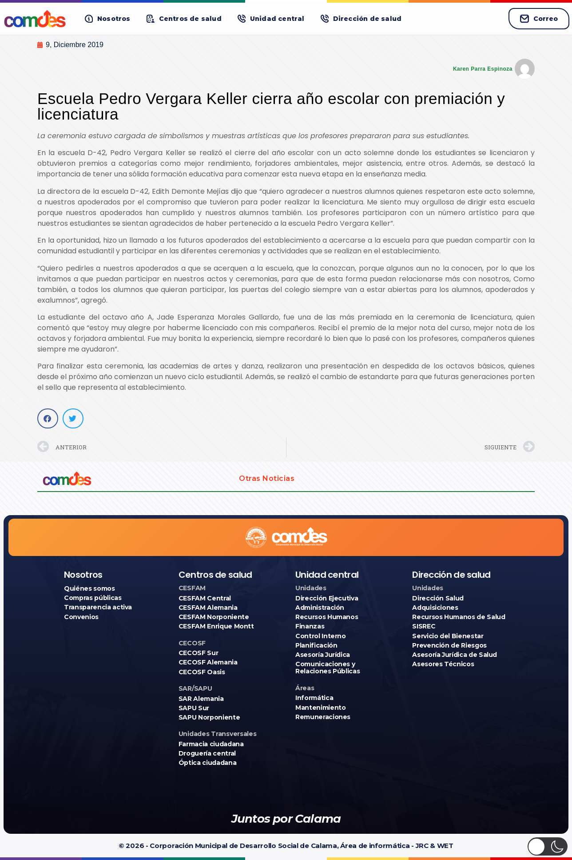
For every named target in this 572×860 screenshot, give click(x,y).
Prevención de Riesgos (449, 645)
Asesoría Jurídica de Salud (454, 654)
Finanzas (309, 626)
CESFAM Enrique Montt (216, 626)
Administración (319, 607)
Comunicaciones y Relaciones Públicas (327, 667)
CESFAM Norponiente (214, 616)
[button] (107, 19)
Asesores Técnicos (443, 664)
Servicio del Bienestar (447, 636)
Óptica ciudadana (207, 762)
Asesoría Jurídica (322, 654)
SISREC (423, 626)
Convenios (81, 616)
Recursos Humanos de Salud (458, 616)
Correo (539, 18)
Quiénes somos (89, 588)
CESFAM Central (205, 598)
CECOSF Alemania (208, 662)
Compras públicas (92, 597)
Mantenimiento (320, 707)
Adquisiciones (435, 607)
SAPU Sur (194, 708)
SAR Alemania (201, 698)
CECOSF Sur (198, 652)
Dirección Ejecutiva (326, 598)
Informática (314, 697)
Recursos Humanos (326, 616)
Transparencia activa (98, 607)
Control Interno (320, 636)
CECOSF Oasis (202, 672)
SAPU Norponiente (209, 717)
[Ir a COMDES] (36, 18)
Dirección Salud (438, 598)
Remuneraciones (322, 716)
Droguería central (207, 753)
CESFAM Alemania (208, 607)
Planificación (316, 645)
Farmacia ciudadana (211, 744)
